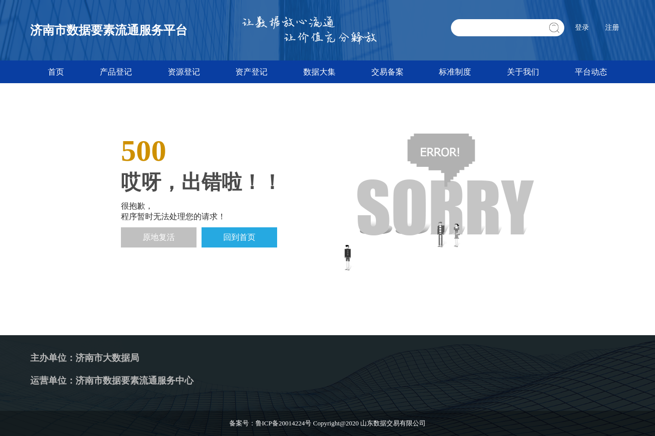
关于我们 (523, 72)
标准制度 (455, 72)
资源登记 (184, 72)
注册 (612, 27)
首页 (56, 72)
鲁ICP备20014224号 (283, 423)
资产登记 (251, 72)
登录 (582, 27)
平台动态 (591, 72)
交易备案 (387, 72)
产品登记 (116, 72)
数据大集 (319, 72)
